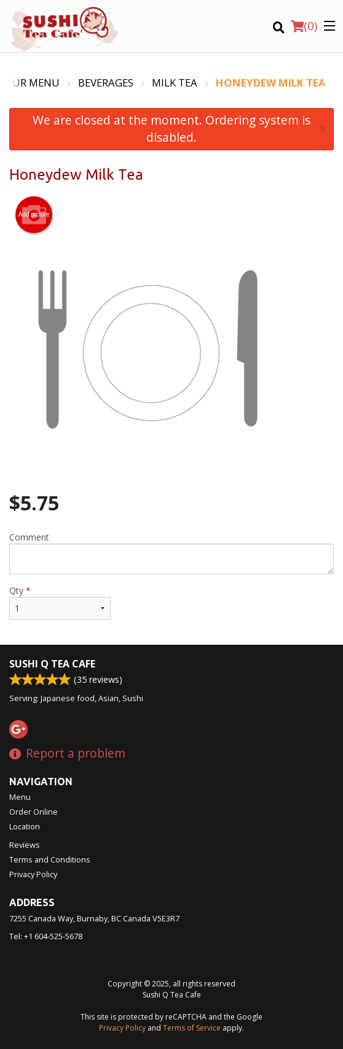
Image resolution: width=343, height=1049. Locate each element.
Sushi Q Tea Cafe (52, 664)
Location (24, 826)
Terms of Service (192, 1028)
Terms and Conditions (49, 859)
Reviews (24, 844)
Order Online (33, 811)
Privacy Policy (33, 874)
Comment (171, 552)
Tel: (45, 936)
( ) (304, 26)
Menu (20, 796)
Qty (60, 602)
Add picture (34, 214)
